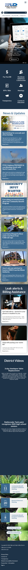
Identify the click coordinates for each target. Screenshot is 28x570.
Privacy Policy (4, 554)
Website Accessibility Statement (9, 561)
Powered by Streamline (7, 563)
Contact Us (23, 15)
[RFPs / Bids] (7, 87)
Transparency (4, 558)
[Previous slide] (2, 40)
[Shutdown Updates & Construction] (21, 75)
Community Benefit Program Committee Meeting (18, 487)
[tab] (23, 62)
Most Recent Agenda (14, 528)
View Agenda (16, 491)
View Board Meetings (14, 532)
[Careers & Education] (21, 98)
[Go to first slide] (25, 40)
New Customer (6, 15)
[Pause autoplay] (25, 62)
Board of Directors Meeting (17, 501)
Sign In (3, 565)
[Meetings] (21, 87)
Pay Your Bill (15, 15)
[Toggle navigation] (25, 2)
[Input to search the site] (15, 13)
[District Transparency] (7, 97)
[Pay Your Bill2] (7, 74)
